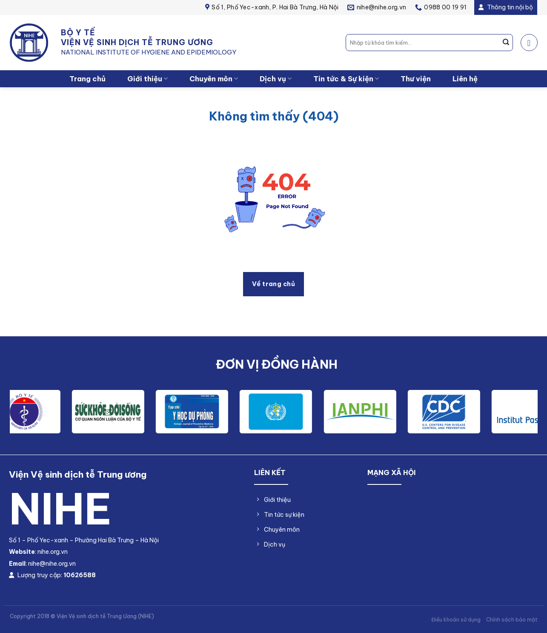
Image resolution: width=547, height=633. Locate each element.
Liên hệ (465, 78)
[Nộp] (506, 42)
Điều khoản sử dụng (456, 619)
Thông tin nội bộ (505, 7)
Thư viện (416, 78)
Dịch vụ (276, 78)
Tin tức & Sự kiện (346, 78)
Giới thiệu (147, 78)
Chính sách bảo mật (512, 619)
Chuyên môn (213, 78)
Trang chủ (87, 78)
